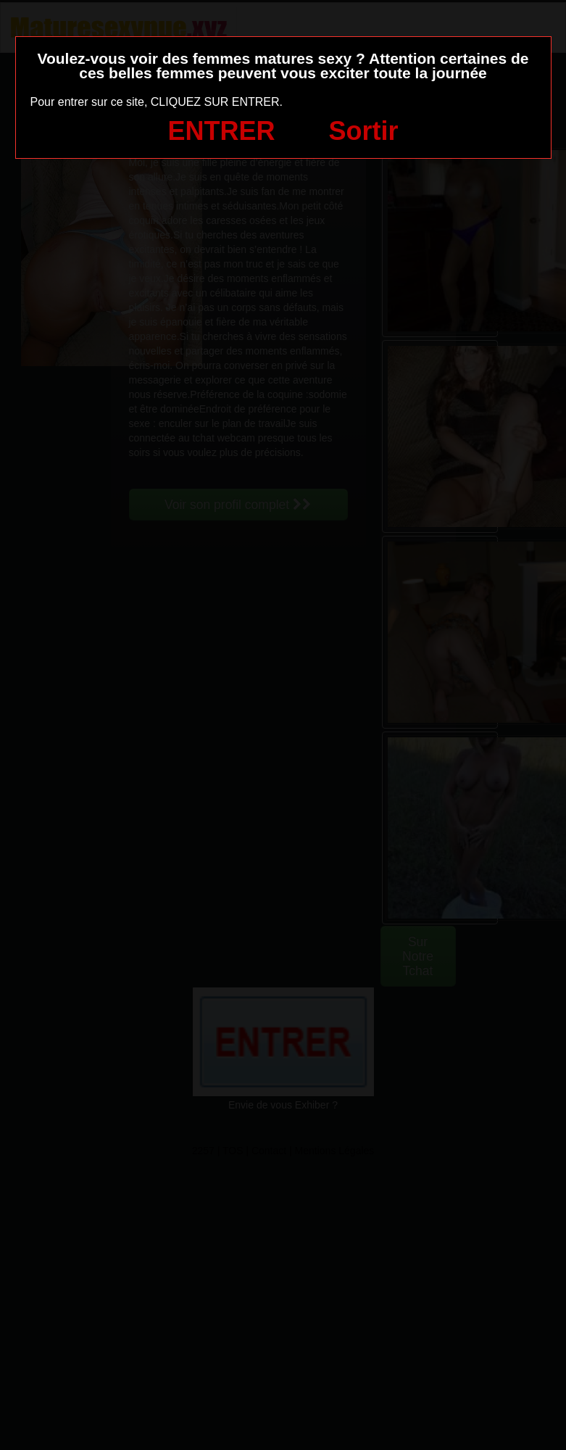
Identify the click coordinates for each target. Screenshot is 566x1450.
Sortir (363, 131)
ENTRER (221, 131)
